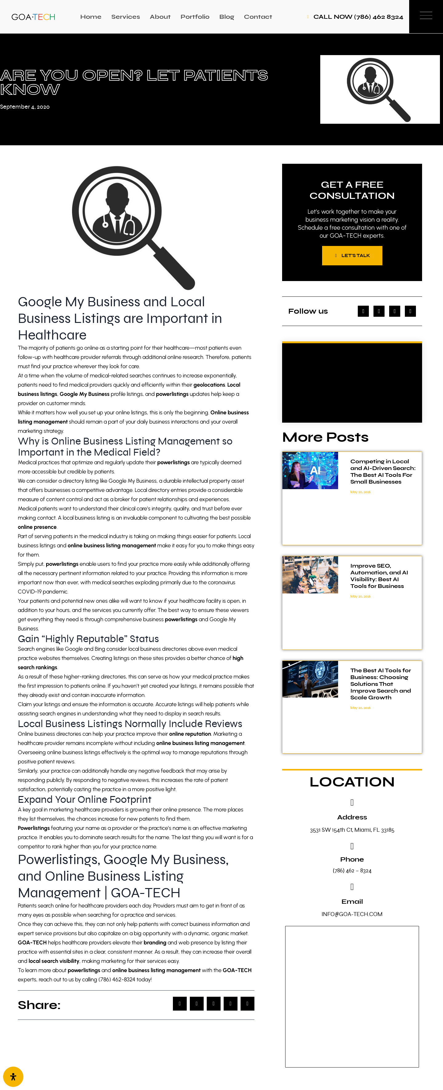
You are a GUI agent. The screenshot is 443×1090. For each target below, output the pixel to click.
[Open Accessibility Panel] (13, 1077)
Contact (258, 16)
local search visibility (53, 961)
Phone (352, 860)
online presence (37, 527)
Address (352, 818)
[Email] (352, 887)
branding (155, 942)
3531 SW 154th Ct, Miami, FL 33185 (352, 830)
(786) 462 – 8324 (352, 871)
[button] (180, 1004)
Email (352, 902)
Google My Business (85, 394)
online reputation (190, 733)
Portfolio (195, 16)
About (160, 16)
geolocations (209, 384)
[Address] (352, 803)
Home (91, 16)
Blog (226, 16)
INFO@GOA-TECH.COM (352, 915)
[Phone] (352, 847)
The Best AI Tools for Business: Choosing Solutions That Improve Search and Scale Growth (380, 685)
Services (125, 16)
